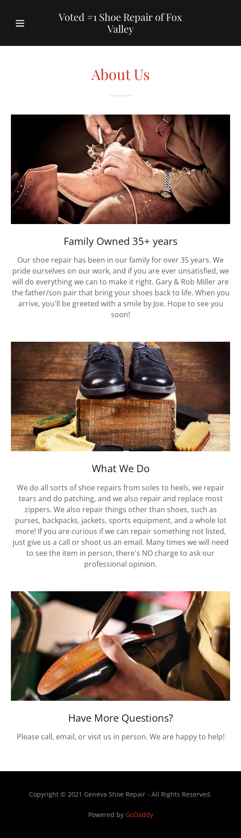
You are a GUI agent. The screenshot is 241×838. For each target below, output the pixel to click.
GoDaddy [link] (139, 814)
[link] (120, 23)
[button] (25, 23)
